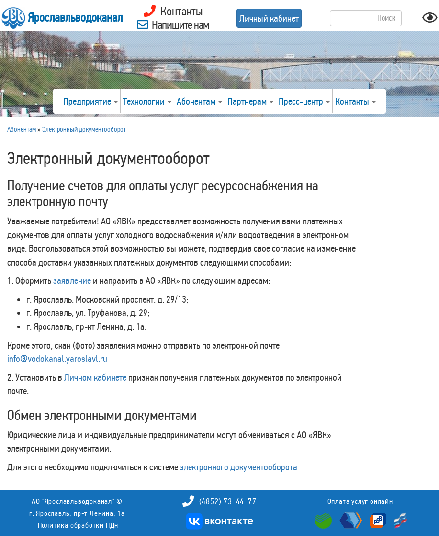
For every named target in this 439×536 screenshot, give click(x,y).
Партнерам (250, 101)
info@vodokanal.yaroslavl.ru (57, 358)
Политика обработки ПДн (78, 525)
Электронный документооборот (84, 129)
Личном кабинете (95, 377)
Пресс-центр (304, 101)
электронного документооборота (238, 467)
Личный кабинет (269, 18)
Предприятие (90, 101)
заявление (72, 280)
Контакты (355, 101)
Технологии (147, 101)
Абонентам (199, 101)
